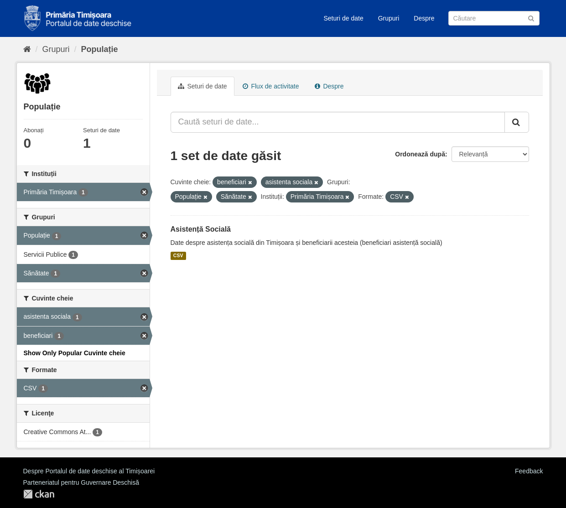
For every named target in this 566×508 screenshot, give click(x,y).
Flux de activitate (271, 86)
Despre (424, 18)
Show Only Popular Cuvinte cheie (74, 353)
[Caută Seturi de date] (494, 18)
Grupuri (389, 18)
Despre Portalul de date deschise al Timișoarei (89, 471)
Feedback (529, 471)
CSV (178, 256)
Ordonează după (420, 154)
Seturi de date (343, 18)
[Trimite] (531, 17)
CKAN (38, 494)
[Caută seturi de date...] (338, 122)
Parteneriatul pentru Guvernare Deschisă (81, 482)
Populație (99, 49)
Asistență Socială (201, 229)
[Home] (27, 49)
